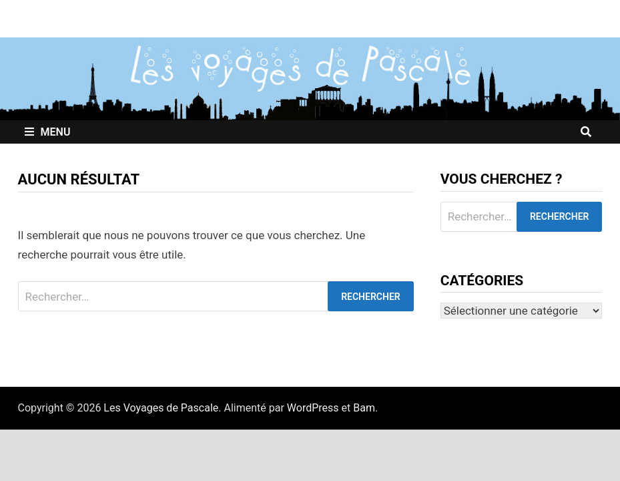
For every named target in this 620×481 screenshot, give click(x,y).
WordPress (313, 408)
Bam (364, 408)
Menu (48, 132)
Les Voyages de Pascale (160, 408)
